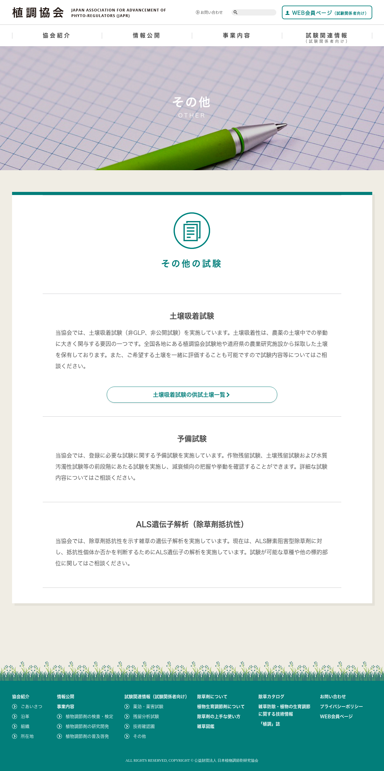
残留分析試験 (146, 716)
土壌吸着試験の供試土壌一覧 (192, 394)
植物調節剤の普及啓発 (87, 736)
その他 (139, 736)
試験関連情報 (327, 39)
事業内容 (237, 35)
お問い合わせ (209, 12)
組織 (25, 726)
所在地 (27, 736)
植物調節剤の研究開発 (87, 726)
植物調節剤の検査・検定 (89, 716)
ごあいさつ (31, 706)
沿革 (25, 716)
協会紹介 (57, 35)
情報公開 (147, 35)
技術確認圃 (144, 726)
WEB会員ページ (327, 13)
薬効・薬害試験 (148, 706)
